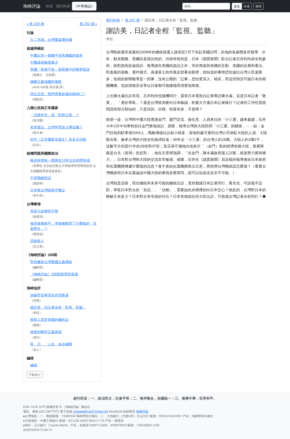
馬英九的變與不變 (44, 211)
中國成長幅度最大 (44, 62)
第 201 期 (132, 20)
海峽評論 (31, 6)
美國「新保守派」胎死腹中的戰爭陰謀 (60, 69)
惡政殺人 (37, 240)
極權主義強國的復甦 (46, 81)
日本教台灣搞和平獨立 (47, 190)
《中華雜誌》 (84, 6)
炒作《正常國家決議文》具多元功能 (58, 139)
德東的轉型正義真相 (46, 331)
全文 (237, 6)
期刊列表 (63, 6)
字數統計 (35, 375)
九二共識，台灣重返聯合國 (51, 39)
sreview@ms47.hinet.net (90, 411)
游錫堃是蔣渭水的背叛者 (49, 295)
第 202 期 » (88, 23)
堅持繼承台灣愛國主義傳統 (51, 261)
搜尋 (258, 6)
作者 (247, 6)
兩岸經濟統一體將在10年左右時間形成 (60, 160)
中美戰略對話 (40, 177)
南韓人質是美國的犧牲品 (49, 319)
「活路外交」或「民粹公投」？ (54, 114)
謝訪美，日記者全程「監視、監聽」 (58, 307)
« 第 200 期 (35, 23)
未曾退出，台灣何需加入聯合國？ (56, 127)
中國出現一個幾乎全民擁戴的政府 (56, 55)
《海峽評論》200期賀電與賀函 (54, 274)
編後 (33, 365)
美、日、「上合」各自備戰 (51, 344)
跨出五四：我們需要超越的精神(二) (57, 93)
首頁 (49, 6)
